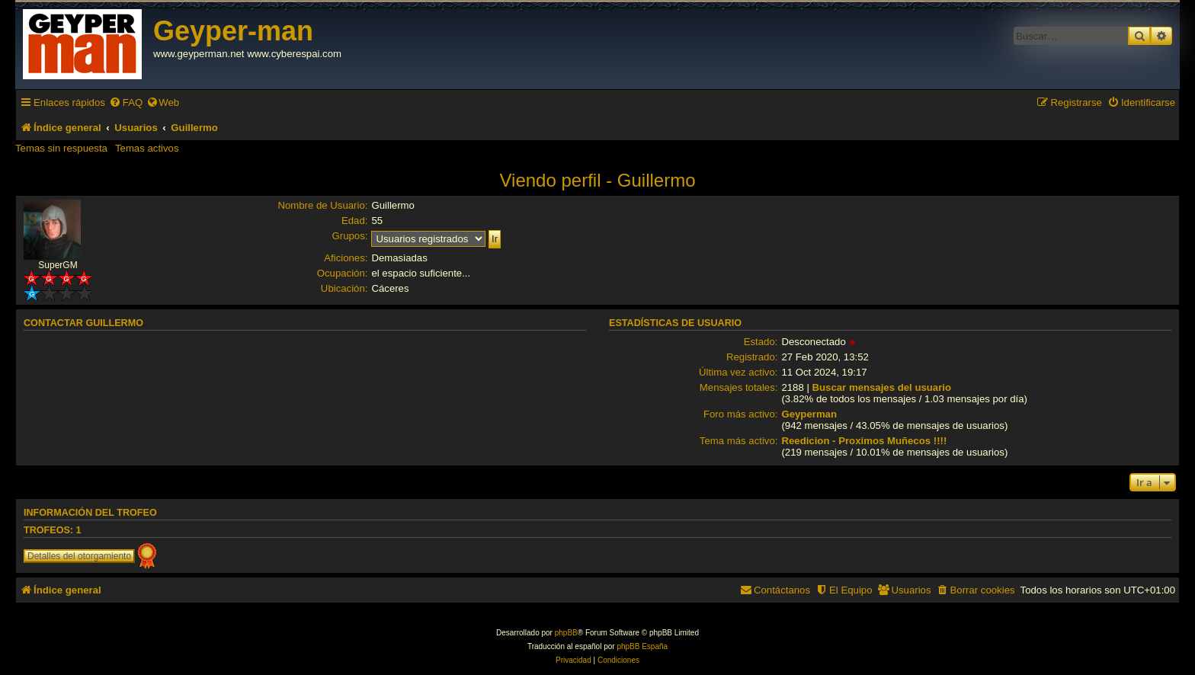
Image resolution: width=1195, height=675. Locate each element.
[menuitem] (126, 102)
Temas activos (147, 148)
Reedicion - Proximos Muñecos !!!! (864, 440)
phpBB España (642, 646)
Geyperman (809, 414)
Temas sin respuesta (61, 148)
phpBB (566, 633)
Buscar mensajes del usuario (882, 387)
